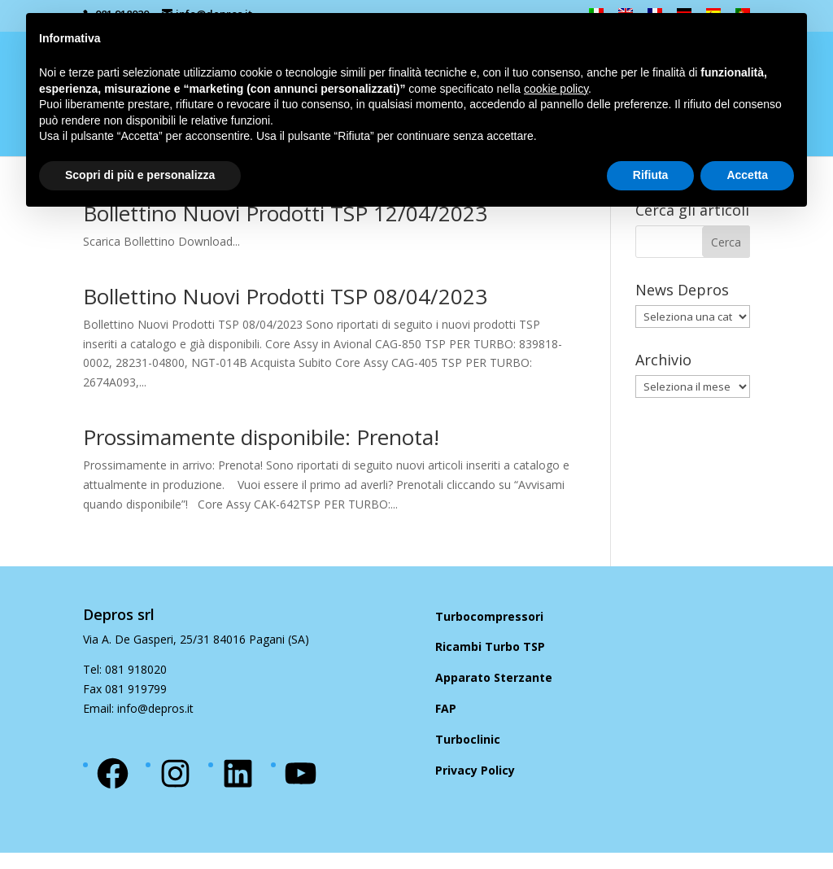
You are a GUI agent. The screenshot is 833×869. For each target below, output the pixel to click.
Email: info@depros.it (138, 708)
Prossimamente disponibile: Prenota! (261, 437)
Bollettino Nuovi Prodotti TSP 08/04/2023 (285, 296)
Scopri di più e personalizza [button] (140, 174)
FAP (445, 708)
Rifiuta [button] (651, 174)
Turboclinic (467, 739)
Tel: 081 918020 (125, 669)
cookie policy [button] (556, 88)
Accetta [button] (747, 174)
